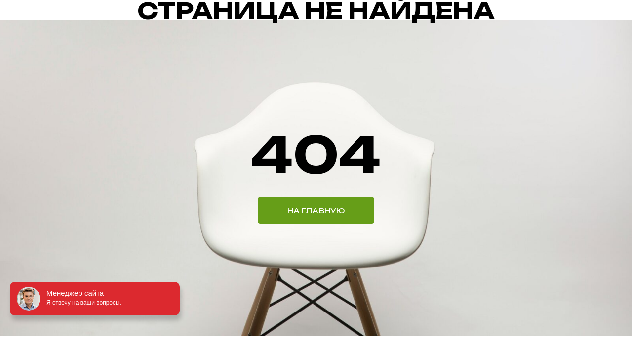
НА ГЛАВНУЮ (316, 210)
